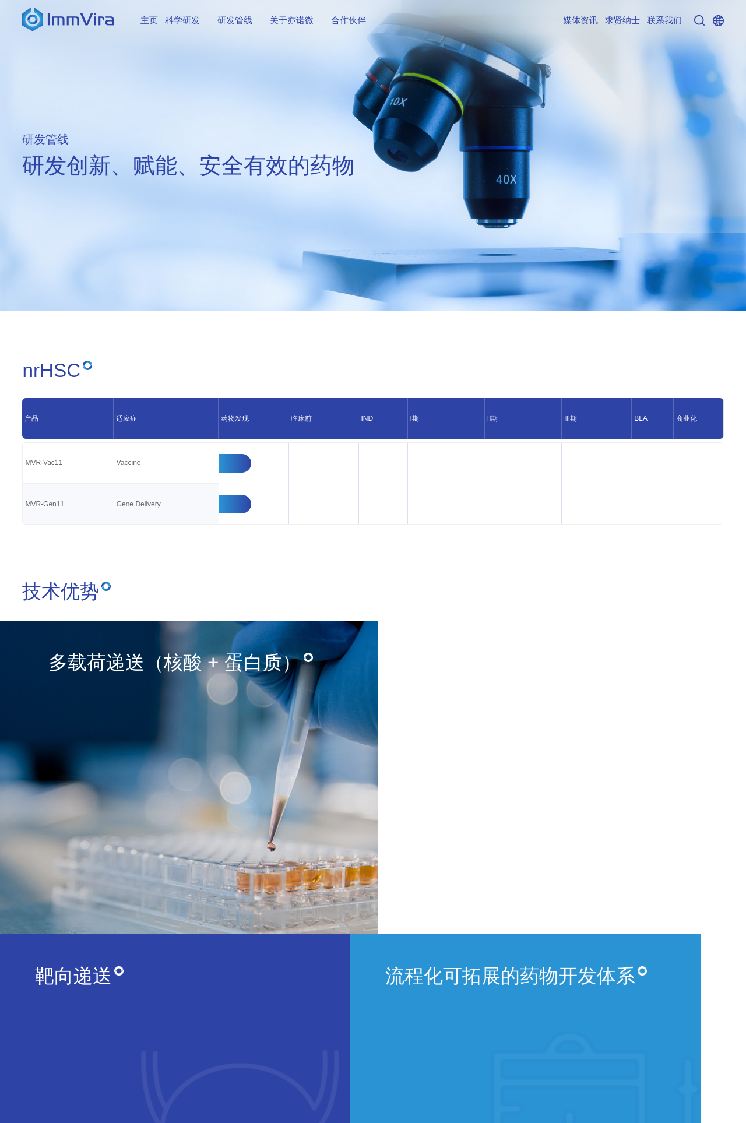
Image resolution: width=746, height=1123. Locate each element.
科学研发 (182, 20)
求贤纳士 (622, 20)
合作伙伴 (348, 20)
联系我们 (664, 20)
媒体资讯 (580, 20)
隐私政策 (705, 1068)
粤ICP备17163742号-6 (683, 1102)
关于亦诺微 (292, 20)
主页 (149, 20)
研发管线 (234, 20)
